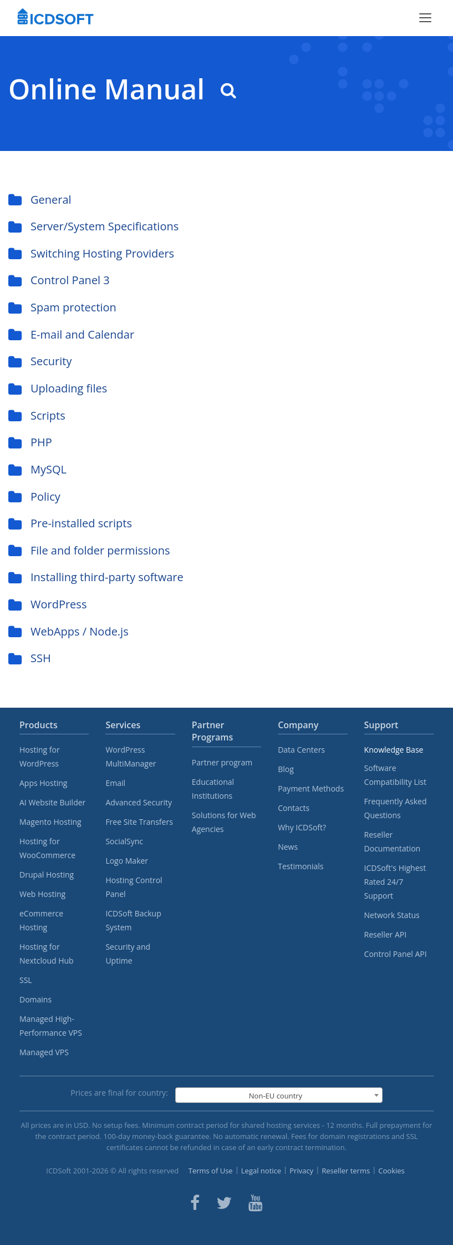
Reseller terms (346, 1171)
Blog (286, 769)
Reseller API (385, 934)
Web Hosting (42, 894)
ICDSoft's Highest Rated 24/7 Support (395, 882)
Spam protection (62, 307)
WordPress (47, 604)
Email (115, 783)
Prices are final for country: (119, 1092)
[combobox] (279, 1095)
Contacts (293, 808)
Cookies (391, 1171)
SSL (25, 980)
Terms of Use (211, 1171)
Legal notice (261, 1171)
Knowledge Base (394, 749)
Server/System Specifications (93, 226)
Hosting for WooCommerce (47, 848)
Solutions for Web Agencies (224, 822)
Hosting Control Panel (133, 887)
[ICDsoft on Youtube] (255, 1202)
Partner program (222, 762)
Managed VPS (44, 1052)
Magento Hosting (50, 821)
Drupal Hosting (46, 874)
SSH (29, 658)
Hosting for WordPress (39, 756)
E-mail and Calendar (71, 334)
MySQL (37, 469)
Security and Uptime (127, 953)
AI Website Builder (52, 802)
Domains (35, 999)
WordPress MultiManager (130, 756)
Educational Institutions (213, 789)
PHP (30, 442)
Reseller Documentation (392, 841)
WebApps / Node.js (68, 631)
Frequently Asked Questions (395, 808)
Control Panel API (395, 954)
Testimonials (300, 866)
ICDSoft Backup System (133, 920)
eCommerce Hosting (41, 920)
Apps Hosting (43, 783)
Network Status (392, 915)
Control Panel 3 (59, 280)
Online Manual (122, 89)
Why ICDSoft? (302, 827)
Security (40, 361)
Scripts (36, 415)
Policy (34, 496)
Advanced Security (138, 802)
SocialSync (124, 841)
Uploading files (57, 388)
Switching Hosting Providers (91, 253)
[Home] (55, 17)
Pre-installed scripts (70, 523)
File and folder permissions (89, 550)
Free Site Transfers (138, 821)
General (40, 199)
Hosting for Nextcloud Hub (46, 953)
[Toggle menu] (425, 18)
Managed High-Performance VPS (50, 1026)
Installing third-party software (96, 576)
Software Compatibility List (395, 775)
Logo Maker (126, 860)
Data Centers (301, 749)
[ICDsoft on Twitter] (224, 1202)
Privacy (301, 1171)
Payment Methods (311, 788)
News (288, 846)
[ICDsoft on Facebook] (195, 1202)
